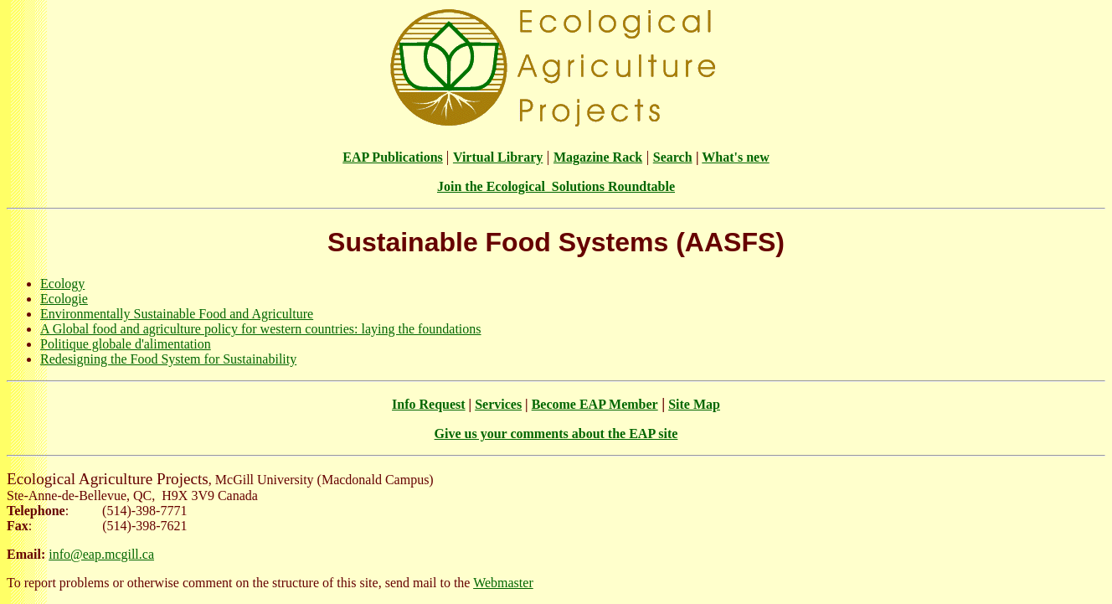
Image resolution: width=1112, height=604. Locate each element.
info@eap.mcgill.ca (101, 554)
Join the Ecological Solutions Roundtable (556, 186)
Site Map (694, 404)
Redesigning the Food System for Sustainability (168, 359)
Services (498, 404)
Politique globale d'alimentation (125, 344)
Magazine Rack (597, 157)
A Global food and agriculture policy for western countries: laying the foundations (260, 329)
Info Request (429, 404)
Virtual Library (498, 157)
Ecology (62, 283)
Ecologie (64, 299)
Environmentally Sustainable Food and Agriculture (176, 314)
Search (672, 157)
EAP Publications (392, 157)
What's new (735, 157)
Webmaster (503, 583)
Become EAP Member (595, 404)
